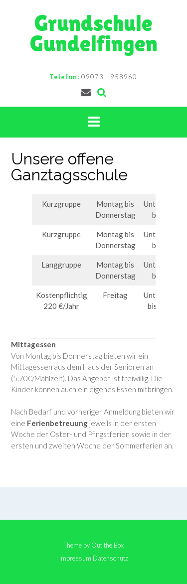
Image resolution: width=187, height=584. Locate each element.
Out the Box (107, 545)
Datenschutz (110, 558)
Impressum (75, 558)
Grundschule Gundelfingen (94, 33)
